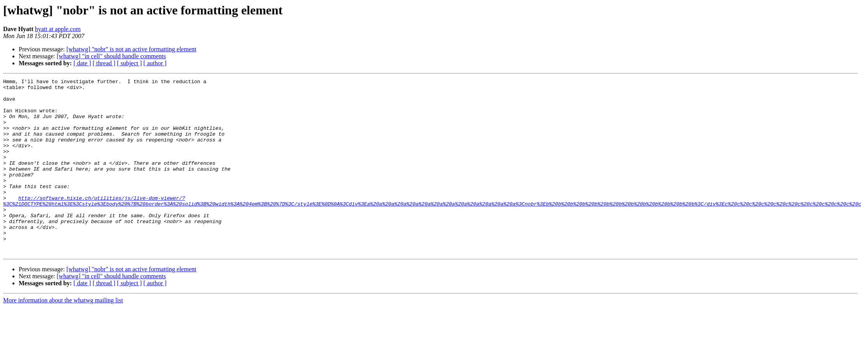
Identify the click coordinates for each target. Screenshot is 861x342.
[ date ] (82, 63)
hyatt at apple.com (58, 29)
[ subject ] (129, 63)
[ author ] (155, 63)
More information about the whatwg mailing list (63, 335)
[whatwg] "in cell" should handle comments (111, 56)
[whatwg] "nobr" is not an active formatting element (131, 49)
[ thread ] (104, 63)
